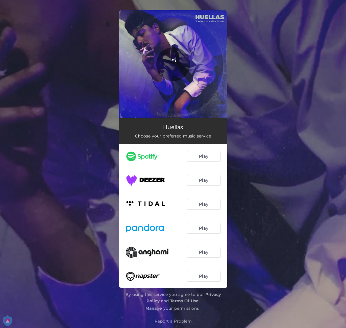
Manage (153, 308)
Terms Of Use (184, 300)
